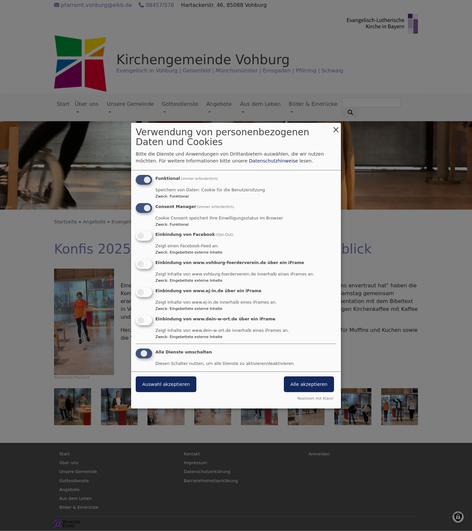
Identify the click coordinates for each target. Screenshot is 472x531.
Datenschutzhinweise (273, 160)
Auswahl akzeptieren (166, 384)
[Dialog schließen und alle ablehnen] (336, 127)
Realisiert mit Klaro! (315, 398)
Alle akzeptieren (308, 384)
